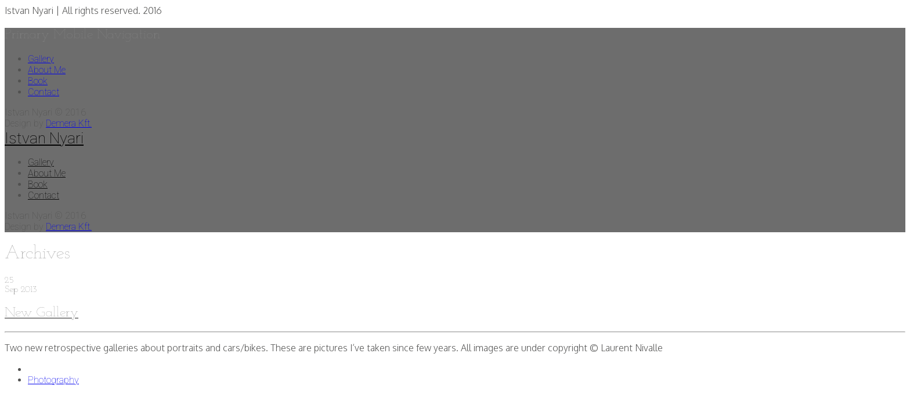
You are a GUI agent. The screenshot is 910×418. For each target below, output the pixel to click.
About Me (47, 69)
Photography (53, 379)
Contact (43, 92)
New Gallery (41, 313)
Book (38, 81)
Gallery (41, 58)
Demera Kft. (69, 123)
